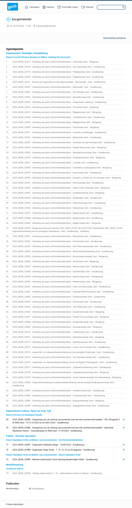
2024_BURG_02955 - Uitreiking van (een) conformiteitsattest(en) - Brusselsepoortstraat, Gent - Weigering (60, 256)
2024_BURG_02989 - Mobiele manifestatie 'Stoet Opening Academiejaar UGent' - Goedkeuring (55, 459)
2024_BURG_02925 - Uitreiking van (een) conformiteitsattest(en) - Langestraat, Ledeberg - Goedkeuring (59, 102)
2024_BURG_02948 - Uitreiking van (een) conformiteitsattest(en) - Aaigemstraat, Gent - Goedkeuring (58, 218)
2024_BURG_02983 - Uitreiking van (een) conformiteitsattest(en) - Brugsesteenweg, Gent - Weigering (58, 400)
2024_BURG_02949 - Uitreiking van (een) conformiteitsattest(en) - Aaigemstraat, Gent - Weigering (57, 223)
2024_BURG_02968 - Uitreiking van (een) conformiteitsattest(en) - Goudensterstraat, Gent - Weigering (58, 322)
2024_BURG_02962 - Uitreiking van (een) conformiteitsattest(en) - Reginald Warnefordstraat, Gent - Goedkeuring (63, 292)
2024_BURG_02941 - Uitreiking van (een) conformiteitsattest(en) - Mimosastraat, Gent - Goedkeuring (58, 183)
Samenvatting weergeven (114, 38)
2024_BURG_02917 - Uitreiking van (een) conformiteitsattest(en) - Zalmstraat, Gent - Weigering (55, 62)
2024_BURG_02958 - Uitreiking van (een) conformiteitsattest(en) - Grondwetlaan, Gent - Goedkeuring (58, 271)
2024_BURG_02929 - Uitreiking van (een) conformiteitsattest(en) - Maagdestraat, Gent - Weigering (57, 122)
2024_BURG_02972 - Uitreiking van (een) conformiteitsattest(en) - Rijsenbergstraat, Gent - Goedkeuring (59, 342)
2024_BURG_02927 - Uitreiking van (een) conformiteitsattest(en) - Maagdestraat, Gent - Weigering (57, 112)
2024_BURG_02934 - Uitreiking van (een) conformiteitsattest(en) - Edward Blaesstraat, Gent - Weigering (59, 147)
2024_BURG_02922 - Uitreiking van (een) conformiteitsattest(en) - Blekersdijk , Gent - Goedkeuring (57, 87)
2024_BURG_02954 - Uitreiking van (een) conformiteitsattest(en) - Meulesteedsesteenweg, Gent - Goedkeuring (63, 251)
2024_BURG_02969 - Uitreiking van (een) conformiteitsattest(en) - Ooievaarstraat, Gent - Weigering (57, 327)
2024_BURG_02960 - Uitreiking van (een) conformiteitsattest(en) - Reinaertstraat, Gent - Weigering (57, 281)
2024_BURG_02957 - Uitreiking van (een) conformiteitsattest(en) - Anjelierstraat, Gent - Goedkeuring (58, 266)
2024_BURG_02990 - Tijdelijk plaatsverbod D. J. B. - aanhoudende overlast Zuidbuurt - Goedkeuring (57, 473)
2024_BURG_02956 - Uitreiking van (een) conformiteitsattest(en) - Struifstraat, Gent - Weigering (56, 261)
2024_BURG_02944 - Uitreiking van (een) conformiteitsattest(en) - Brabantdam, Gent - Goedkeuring (57, 198)
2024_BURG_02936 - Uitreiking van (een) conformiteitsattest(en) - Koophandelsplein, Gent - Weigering (59, 157)
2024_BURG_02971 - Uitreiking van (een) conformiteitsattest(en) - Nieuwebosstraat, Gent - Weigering (58, 337)
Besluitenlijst (38, 488)
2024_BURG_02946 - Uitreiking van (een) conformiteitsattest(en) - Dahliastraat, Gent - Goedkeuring (57, 208)
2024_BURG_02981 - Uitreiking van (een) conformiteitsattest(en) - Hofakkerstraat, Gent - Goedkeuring (58, 390)
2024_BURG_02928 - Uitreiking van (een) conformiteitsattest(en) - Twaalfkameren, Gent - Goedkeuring (59, 117)
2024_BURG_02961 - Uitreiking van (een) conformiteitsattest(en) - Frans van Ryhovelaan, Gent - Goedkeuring (61, 286)
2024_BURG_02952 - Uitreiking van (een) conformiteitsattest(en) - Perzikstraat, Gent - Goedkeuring (57, 241)
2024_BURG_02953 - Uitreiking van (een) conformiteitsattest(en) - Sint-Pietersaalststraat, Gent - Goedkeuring (62, 246)
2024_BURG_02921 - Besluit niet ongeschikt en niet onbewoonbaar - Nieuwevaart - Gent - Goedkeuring (59, 82)
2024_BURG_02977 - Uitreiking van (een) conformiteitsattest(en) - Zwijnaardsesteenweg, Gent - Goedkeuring (62, 367)
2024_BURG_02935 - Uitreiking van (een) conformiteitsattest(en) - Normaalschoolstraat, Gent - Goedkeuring (61, 152)
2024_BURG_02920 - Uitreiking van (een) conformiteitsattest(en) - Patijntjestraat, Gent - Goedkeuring (58, 77)
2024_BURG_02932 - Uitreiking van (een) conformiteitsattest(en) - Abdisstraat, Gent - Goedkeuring (57, 137)
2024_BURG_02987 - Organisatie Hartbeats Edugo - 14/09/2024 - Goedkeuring (48, 445)
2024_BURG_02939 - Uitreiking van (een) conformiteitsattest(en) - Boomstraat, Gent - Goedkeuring (57, 172)
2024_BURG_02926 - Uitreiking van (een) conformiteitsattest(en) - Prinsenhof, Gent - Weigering (56, 107)
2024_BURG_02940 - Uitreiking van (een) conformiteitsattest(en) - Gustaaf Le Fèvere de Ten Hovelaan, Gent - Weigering (67, 178)
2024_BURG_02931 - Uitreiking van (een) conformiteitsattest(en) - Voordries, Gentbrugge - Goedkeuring (59, 132)
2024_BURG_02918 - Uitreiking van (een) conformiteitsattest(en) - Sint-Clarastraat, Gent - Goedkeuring (59, 67)
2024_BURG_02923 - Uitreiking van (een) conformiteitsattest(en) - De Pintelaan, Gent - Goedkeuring (57, 92)
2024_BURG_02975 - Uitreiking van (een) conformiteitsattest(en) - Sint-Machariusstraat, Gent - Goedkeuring (61, 357)
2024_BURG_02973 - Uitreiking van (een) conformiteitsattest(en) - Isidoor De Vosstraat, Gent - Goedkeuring (61, 347)
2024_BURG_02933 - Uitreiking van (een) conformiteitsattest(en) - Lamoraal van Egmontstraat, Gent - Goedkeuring (64, 142)
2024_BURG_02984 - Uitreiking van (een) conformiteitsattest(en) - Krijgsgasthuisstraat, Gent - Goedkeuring (61, 405)
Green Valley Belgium (15, 504)
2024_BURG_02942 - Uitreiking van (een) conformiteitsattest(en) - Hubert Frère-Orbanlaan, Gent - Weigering (61, 188)
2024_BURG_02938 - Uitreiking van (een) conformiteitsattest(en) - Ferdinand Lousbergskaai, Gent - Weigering (62, 167)
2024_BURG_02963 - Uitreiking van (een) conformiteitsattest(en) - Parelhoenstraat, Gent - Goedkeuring (59, 297)
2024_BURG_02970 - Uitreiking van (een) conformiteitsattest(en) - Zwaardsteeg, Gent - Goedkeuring (58, 332)
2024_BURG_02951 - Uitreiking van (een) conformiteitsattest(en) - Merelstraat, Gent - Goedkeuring (57, 236)
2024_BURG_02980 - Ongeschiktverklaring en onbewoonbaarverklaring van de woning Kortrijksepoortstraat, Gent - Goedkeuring (64, 384)
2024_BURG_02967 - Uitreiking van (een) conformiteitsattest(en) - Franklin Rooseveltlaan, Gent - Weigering (61, 317)
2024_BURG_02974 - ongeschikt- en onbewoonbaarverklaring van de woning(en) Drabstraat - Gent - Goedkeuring (63, 352)
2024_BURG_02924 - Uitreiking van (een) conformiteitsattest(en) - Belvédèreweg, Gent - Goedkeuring (58, 97)
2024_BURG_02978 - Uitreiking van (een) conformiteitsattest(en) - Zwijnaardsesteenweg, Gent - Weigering (61, 372)
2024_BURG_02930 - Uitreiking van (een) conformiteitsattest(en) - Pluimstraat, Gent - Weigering (56, 127)
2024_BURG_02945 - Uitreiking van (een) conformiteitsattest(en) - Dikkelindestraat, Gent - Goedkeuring (59, 203)
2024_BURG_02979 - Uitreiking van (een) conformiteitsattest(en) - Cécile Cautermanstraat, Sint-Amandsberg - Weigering (67, 377)
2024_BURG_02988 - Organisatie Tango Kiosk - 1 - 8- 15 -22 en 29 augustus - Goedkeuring (54, 450)
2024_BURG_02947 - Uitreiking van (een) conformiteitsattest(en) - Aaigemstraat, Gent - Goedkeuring (58, 213)
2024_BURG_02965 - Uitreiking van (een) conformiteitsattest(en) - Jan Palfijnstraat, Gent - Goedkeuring (59, 307)
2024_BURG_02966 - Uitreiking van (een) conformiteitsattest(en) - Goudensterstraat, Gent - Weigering (58, 312)
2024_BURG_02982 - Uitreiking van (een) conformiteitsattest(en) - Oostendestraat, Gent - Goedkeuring (59, 395)
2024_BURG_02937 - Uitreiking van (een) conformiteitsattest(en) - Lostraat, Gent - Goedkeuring (55, 162)
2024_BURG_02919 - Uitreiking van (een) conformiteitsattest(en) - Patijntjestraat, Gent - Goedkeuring (58, 72)
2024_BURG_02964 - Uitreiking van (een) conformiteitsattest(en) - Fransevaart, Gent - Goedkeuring (57, 302)
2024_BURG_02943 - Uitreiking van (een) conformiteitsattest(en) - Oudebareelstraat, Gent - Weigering (58, 193)
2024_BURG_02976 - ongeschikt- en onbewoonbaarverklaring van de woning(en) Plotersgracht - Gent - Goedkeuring (65, 362)
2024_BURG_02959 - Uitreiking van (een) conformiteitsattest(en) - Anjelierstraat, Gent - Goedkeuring (58, 276)
